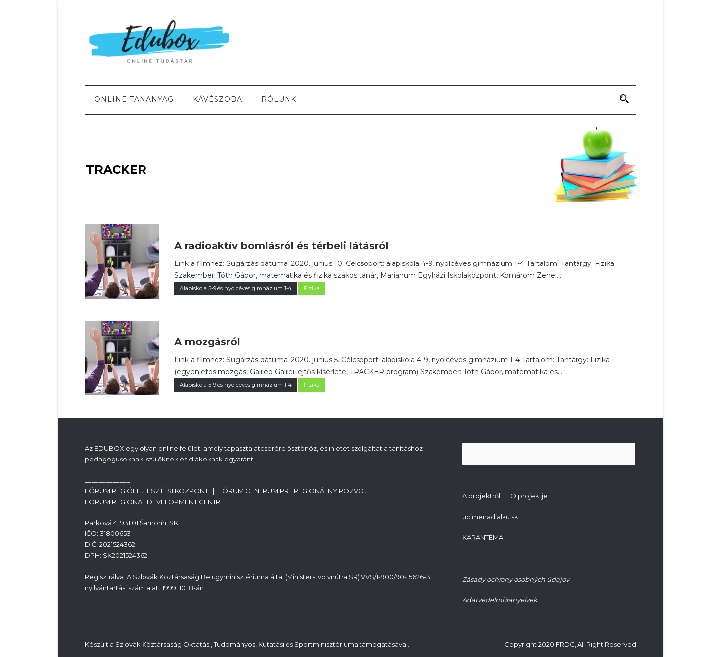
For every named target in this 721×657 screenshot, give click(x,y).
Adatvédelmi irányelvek (499, 600)
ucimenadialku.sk (490, 517)
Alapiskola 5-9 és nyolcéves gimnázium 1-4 (236, 288)
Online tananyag (134, 99)
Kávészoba (217, 99)
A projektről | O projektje (505, 496)
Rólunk (278, 99)
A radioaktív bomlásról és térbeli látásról (281, 246)
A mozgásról (207, 342)
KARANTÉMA (482, 537)
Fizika (312, 288)
